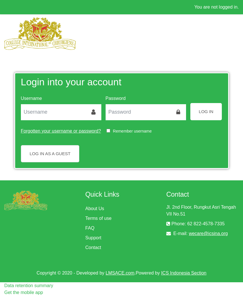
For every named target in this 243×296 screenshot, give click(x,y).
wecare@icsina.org (208, 233)
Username (31, 98)
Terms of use (98, 218)
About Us (94, 208)
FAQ (89, 228)
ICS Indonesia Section (183, 273)
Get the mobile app (23, 292)
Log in (206, 111)
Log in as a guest (50, 153)
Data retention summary (28, 285)
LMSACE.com (120, 273)
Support (93, 237)
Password (116, 98)
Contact (93, 247)
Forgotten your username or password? (61, 131)
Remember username (132, 131)
